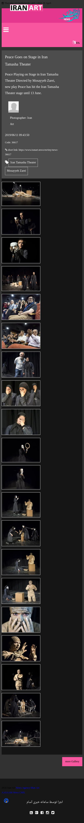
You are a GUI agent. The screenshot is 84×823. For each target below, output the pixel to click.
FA (78, 43)
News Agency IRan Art (27, 788)
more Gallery (72, 761)
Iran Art (21, 121)
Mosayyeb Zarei (16, 171)
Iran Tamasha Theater (23, 162)
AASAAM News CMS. (13, 792)
